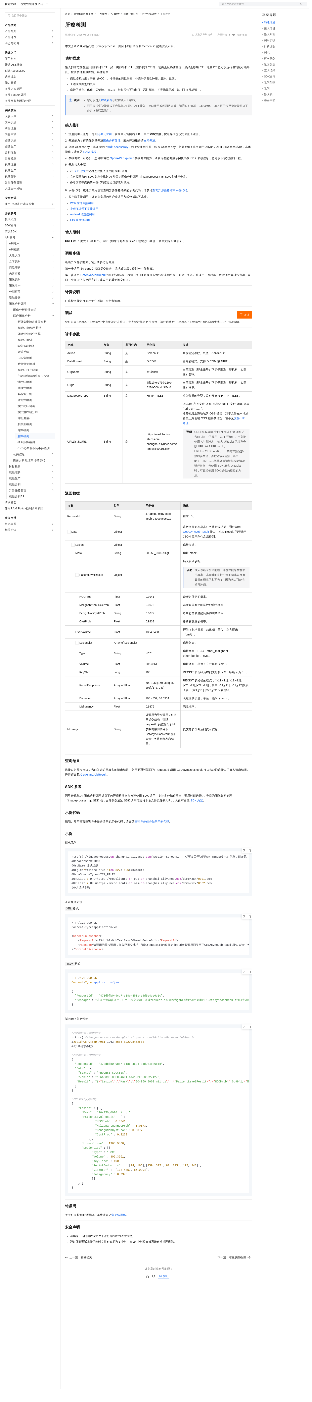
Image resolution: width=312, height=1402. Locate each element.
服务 (118, 6)
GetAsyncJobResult (93, 287)
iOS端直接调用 (80, 232)
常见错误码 (118, 1239)
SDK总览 (80, 183)
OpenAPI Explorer (122, 171)
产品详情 (222, 47)
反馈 (163, 1300)
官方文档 (10, 16)
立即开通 (149, 153)
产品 (52, 6)
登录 (300, 6)
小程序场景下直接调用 (84, 221)
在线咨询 (106, 113)
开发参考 (102, 26)
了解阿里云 (132, 6)
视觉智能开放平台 (31, 16)
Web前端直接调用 (82, 216)
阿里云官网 (104, 147)
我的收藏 (242, 47)
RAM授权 (89, 164)
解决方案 (64, 6)
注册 (285, 6)
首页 (67, 26)
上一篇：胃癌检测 (78, 1281)
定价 (87, 6)
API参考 (115, 26)
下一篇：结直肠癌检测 (234, 1281)
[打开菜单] (6, 6)
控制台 (276, 6)
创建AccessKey (117, 159)
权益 (77, 6)
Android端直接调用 (82, 227)
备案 (266, 6)
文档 (258, 6)
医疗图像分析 (149, 26)
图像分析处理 (131, 26)
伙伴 (109, 6)
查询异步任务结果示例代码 (169, 203)
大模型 (41, 6)
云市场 (98, 6)
